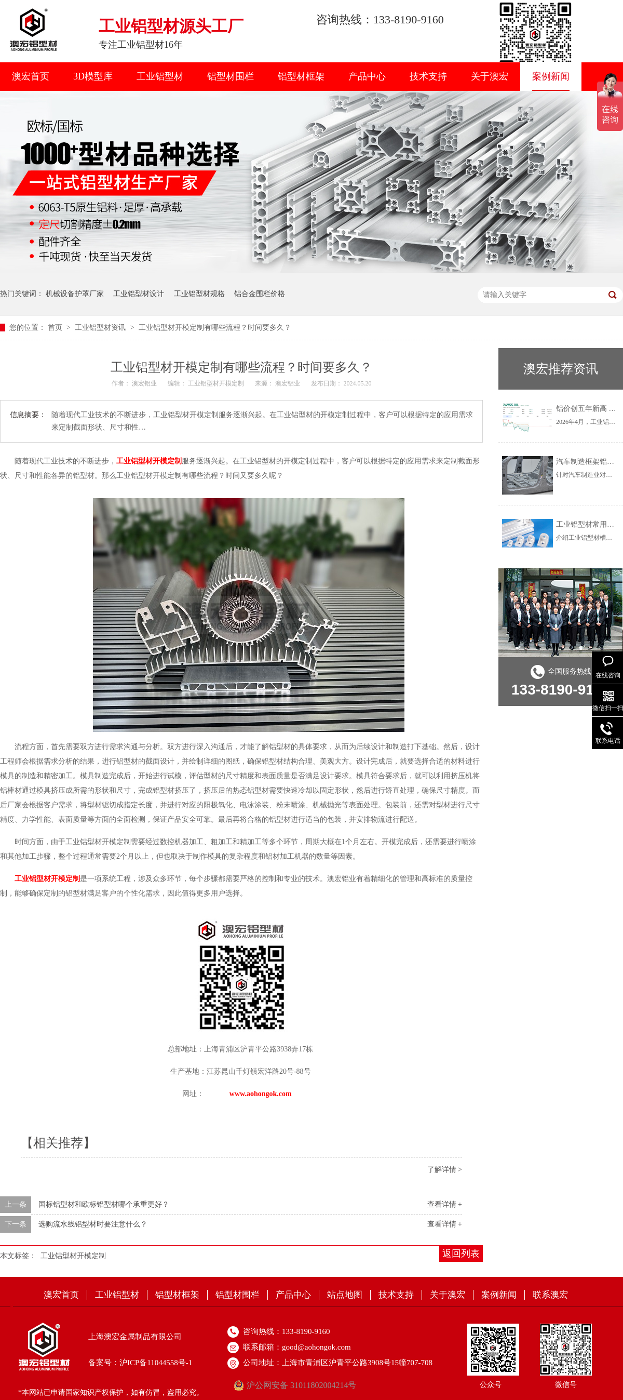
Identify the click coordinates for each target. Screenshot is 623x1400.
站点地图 (344, 1295)
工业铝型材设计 (138, 294)
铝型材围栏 (230, 76)
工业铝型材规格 (199, 294)
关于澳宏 (489, 76)
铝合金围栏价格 (259, 294)
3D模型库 (93, 76)
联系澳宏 (550, 1295)
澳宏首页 (30, 76)
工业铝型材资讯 (101, 327)
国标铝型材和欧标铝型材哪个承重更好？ (103, 1204)
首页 (56, 327)
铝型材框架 (301, 76)
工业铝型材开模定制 (73, 1256)
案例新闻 (551, 76)
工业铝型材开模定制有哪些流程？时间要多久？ (215, 327)
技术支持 (428, 76)
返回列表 (461, 1253)
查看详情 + (444, 1204)
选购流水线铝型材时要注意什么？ (92, 1224)
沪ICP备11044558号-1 (155, 1362)
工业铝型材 (160, 76)
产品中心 (367, 76)
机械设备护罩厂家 (75, 294)
